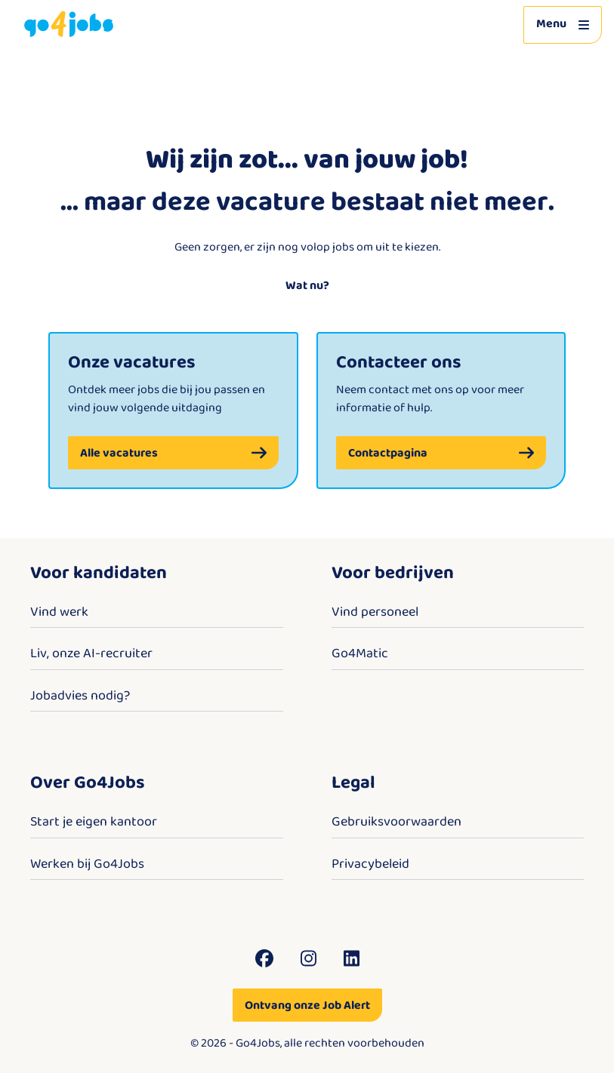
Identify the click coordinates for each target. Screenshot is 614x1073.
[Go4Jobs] (68, 25)
